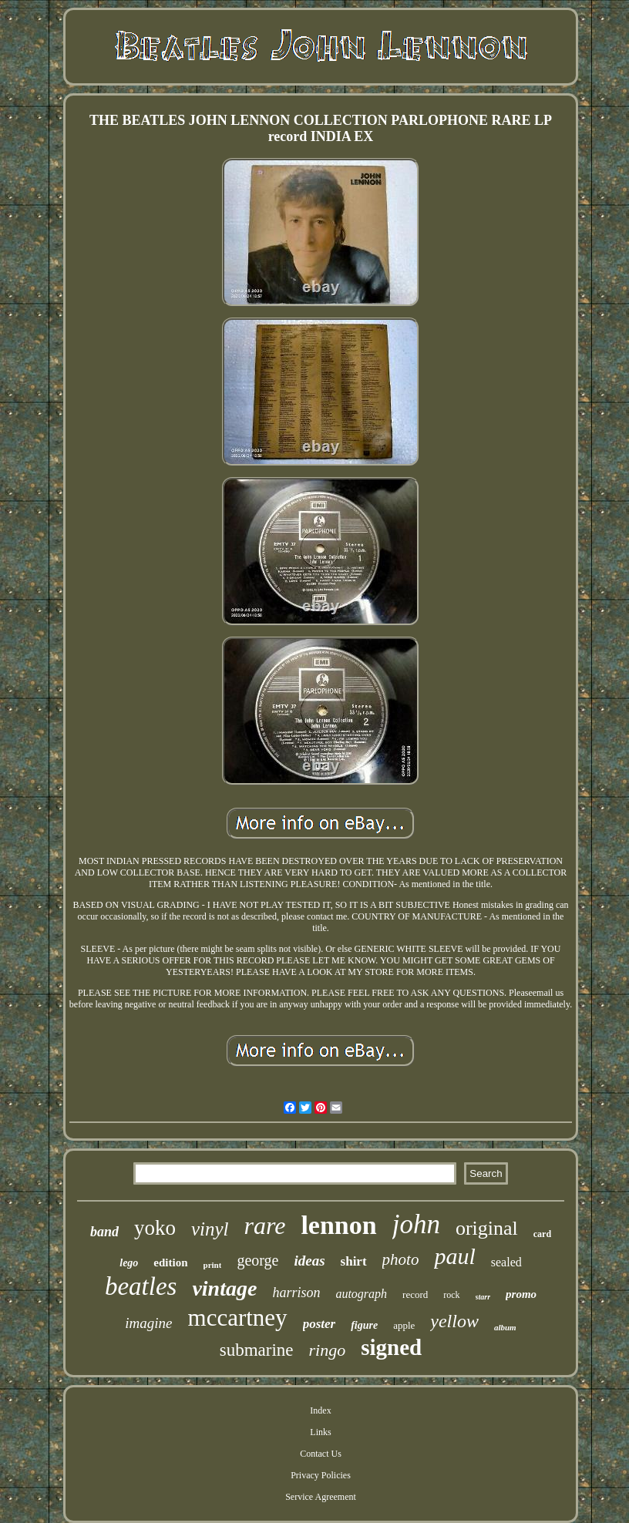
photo (400, 1259)
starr (483, 1297)
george (257, 1260)
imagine (148, 1323)
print (213, 1264)
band (104, 1231)
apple (404, 1325)
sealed (506, 1262)
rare (264, 1225)
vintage (224, 1288)
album (505, 1327)
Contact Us (320, 1453)
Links (320, 1432)
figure (364, 1325)
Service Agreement (320, 1496)
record (415, 1294)
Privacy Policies (321, 1475)
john (416, 1224)
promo (521, 1294)
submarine (257, 1350)
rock (451, 1294)
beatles (141, 1286)
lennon (338, 1225)
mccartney (238, 1317)
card (542, 1234)
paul (454, 1256)
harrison (296, 1292)
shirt (354, 1261)
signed (391, 1347)
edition (170, 1262)
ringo (327, 1350)
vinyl (210, 1229)
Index (320, 1410)
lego (128, 1263)
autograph (361, 1293)
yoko (155, 1227)
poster (319, 1323)
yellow (454, 1321)
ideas (309, 1260)
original (487, 1228)
